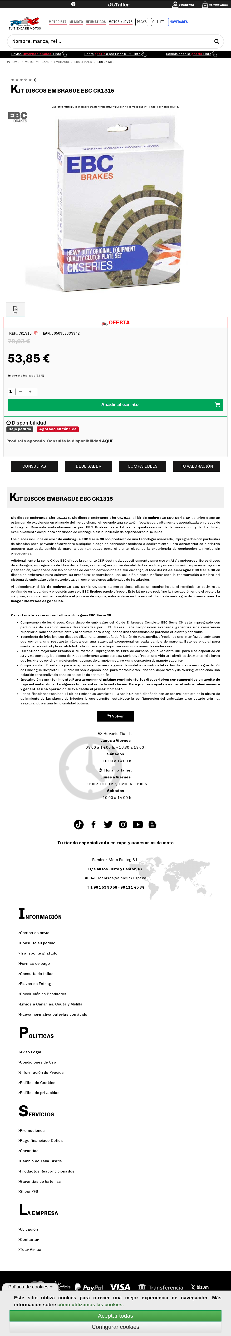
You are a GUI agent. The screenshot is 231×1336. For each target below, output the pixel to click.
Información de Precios (41, 1072)
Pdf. (15, 310)
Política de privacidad (39, 1092)
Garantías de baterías (40, 1181)
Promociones (32, 1130)
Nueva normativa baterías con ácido (53, 1014)
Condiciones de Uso (37, 1062)
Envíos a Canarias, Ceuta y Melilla (51, 1004)
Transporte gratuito (38, 953)
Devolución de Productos (43, 994)
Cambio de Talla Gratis (40, 1161)
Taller (122, 4)
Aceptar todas (115, 1315)
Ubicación (28, 1229)
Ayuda (44, 11)
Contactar (29, 1239)
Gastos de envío (34, 932)
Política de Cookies (37, 1082)
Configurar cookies (115, 1327)
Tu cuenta (186, 5)
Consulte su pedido (37, 943)
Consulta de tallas (36, 973)
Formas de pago (34, 963)
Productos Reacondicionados (46, 1171)
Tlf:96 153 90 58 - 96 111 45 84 (115, 887)
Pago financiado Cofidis (41, 1140)
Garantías (29, 1150)
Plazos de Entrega (36, 983)
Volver (115, 716)
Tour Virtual (31, 1249)
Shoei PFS (28, 1191)
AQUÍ (107, 441)
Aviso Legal (30, 1052)
